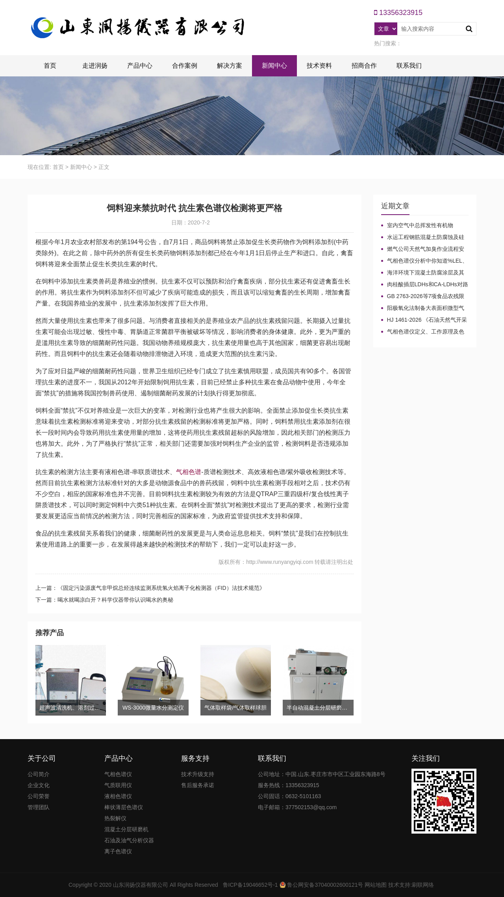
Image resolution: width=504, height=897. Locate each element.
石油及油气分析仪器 (129, 840)
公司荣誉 (39, 796)
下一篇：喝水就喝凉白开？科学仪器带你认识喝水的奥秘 (104, 600)
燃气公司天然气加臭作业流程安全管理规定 (422, 249)
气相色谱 (188, 472)
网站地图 (376, 885)
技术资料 (319, 65)
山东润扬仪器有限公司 (140, 885)
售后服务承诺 (197, 785)
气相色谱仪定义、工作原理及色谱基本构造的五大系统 (422, 331)
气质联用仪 (118, 785)
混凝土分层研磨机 (126, 829)
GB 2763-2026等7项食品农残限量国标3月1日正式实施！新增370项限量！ (424, 296)
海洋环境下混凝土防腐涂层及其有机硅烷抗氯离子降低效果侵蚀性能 (422, 272)
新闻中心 (274, 65)
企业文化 (39, 785)
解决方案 (229, 65)
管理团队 (39, 807)
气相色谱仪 (118, 774)
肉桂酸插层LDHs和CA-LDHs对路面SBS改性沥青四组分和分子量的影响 (424, 284)
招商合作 (364, 65)
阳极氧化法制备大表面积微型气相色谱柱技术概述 (422, 308)
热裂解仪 (115, 818)
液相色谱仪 (118, 796)
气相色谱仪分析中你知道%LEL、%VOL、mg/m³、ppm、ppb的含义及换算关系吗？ (424, 261)
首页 (50, 65)
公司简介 (39, 774)
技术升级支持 (197, 774)
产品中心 (139, 65)
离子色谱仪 (118, 851)
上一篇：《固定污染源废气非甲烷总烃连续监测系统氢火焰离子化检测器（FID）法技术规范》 (150, 588)
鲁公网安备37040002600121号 (324, 885)
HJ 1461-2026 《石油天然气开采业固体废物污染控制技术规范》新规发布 (424, 320)
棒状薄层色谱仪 (123, 807)
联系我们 (409, 65)
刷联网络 (423, 885)
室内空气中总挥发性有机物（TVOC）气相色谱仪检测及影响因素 (424, 225)
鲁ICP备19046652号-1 (250, 885)
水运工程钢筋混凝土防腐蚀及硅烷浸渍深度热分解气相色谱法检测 (422, 237)
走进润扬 (94, 65)
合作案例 (184, 65)
